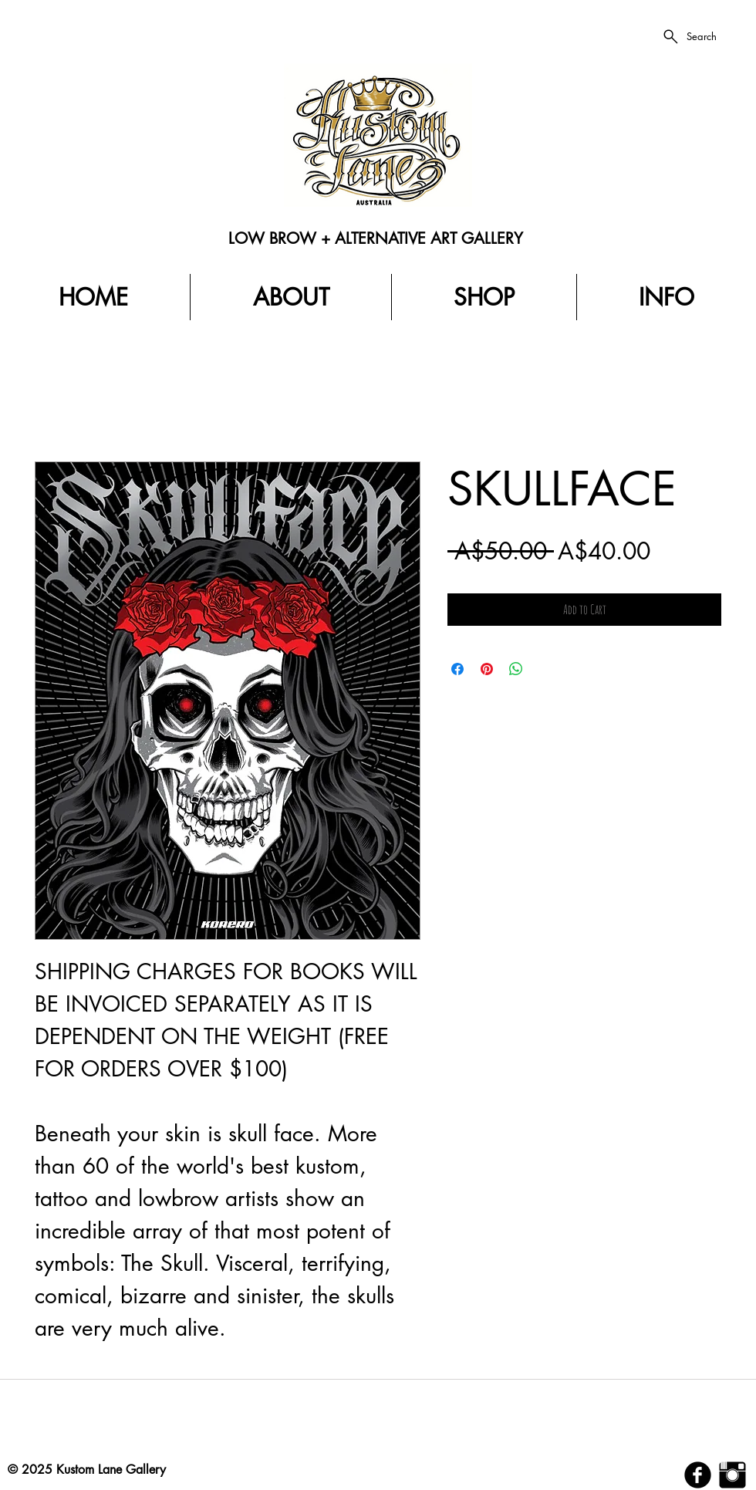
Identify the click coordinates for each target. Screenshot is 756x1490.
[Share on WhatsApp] (516, 669)
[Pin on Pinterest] (487, 669)
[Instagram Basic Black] (732, 1474)
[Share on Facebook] (457, 669)
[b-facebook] (697, 1474)
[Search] (689, 36)
